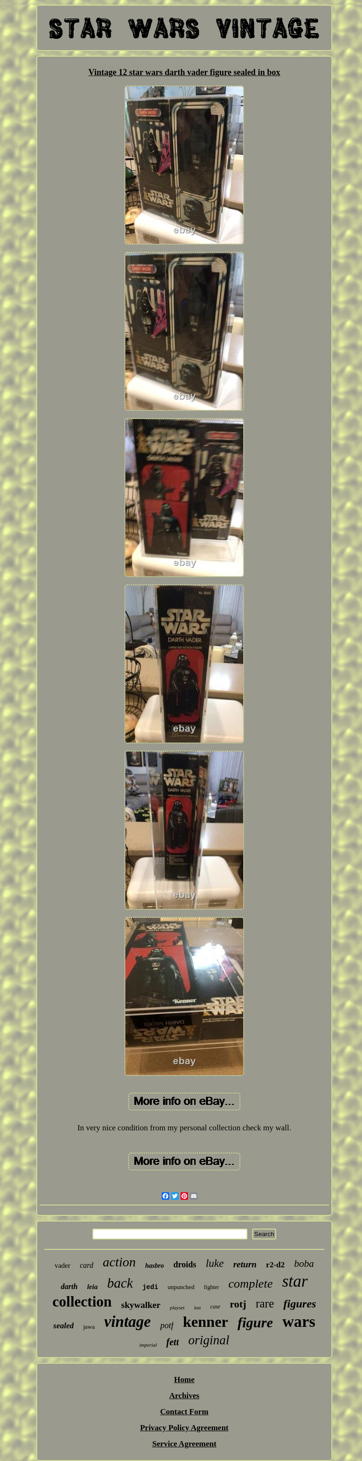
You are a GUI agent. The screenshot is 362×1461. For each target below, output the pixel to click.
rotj (238, 1304)
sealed (63, 1325)
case (215, 1306)
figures (299, 1304)
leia (92, 1286)
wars (298, 1321)
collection (82, 1301)
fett (172, 1342)
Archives (184, 1395)
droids (185, 1264)
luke (214, 1263)
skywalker (140, 1305)
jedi (150, 1287)
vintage (127, 1321)
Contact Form (184, 1411)
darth (69, 1286)
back (120, 1282)
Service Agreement (184, 1443)
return (245, 1264)
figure (255, 1322)
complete (251, 1283)
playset (177, 1307)
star (294, 1281)
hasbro (154, 1265)
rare (264, 1303)
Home (184, 1379)
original (208, 1340)
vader (62, 1265)
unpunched (181, 1286)
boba (304, 1263)
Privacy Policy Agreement (184, 1427)
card (86, 1265)
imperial (148, 1345)
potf (166, 1325)
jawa (89, 1326)
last (197, 1307)
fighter (211, 1287)
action (119, 1262)
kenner (205, 1321)
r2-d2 (275, 1264)
